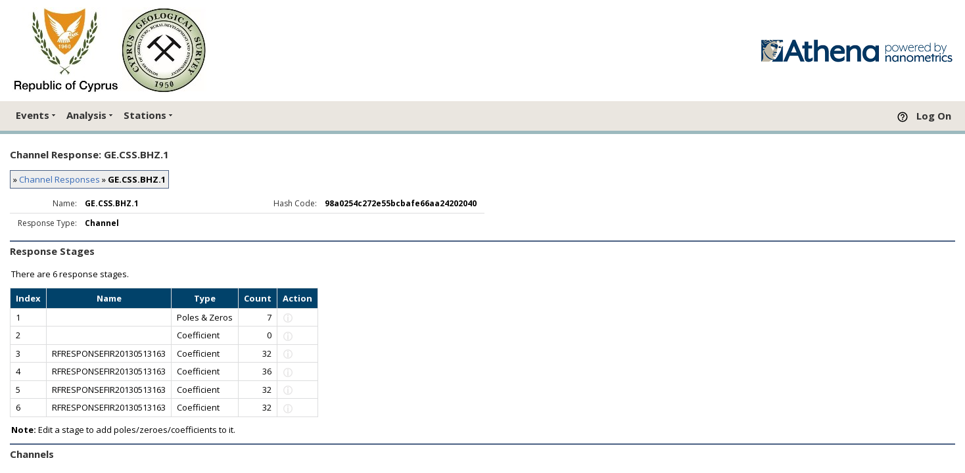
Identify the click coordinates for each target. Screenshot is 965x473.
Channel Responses (59, 179)
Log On (933, 115)
